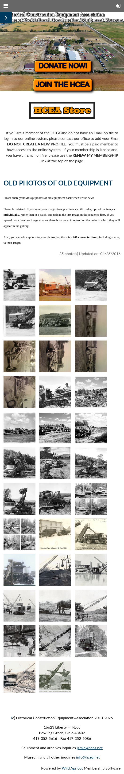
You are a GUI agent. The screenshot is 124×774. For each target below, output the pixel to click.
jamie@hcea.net (90, 747)
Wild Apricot (72, 768)
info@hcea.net (88, 757)
